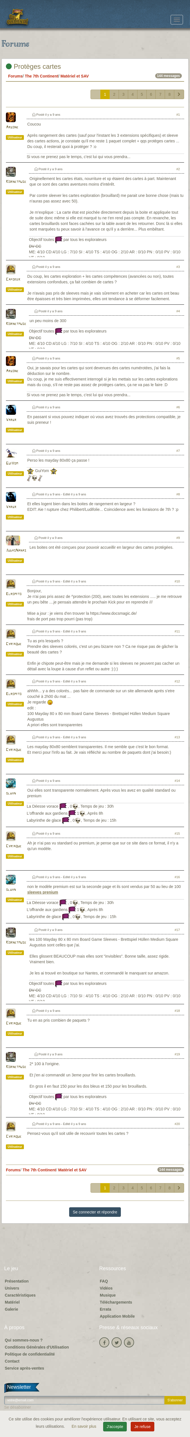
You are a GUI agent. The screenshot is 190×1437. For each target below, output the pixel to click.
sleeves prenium (42, 892)
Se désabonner (17, 1407)
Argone (12, 127)
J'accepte (115, 1426)
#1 (178, 114)
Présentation (17, 1281)
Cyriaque (13, 644)
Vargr (11, 420)
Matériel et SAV (74, 76)
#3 (178, 266)
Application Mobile (117, 1316)
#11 (177, 631)
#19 (177, 1054)
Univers (12, 1288)
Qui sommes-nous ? (24, 1340)
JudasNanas (16, 550)
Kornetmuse (16, 182)
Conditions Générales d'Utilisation (37, 1347)
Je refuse (142, 1426)
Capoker (13, 279)
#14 (177, 780)
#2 (178, 169)
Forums (15, 76)
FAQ (104, 1281)
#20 (177, 1124)
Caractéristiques (20, 1295)
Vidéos (106, 1288)
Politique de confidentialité (30, 1354)
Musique (108, 1295)
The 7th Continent (41, 76)
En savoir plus (85, 1426)
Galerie (11, 1309)
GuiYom (12, 463)
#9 (178, 537)
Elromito (13, 594)
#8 (178, 494)
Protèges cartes (33, 66)
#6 (178, 407)
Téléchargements (116, 1302)
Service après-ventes (24, 1368)
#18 (177, 1010)
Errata (105, 1309)
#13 (177, 737)
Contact (12, 1361)
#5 (178, 358)
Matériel (12, 1302)
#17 (177, 930)
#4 (178, 311)
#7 (178, 450)
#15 (177, 833)
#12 (177, 681)
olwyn (11, 793)
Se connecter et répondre (95, 1212)
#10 (177, 581)
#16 (177, 877)
